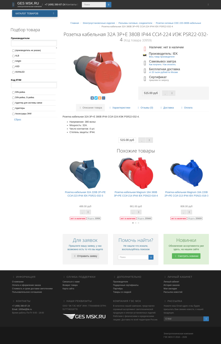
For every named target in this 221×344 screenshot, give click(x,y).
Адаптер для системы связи (28, 103)
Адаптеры (20, 108)
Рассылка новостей (173, 292)
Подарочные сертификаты (125, 285)
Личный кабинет (171, 282)
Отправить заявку (85, 256)
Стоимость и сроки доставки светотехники (32, 288)
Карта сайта (68, 288)
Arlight (18, 61)
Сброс (16, 119)
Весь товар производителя (161, 57)
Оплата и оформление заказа (26, 285)
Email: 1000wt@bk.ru (22, 309)
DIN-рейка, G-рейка (24, 97)
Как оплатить (169, 64)
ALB (17, 56)
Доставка (167, 107)
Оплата (186, 107)
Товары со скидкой (122, 292)
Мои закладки (170, 288)
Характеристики (119, 107)
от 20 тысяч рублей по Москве (163, 72)
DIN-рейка (20, 92)
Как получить (155, 64)
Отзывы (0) (145, 107)
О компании (17, 282)
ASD (17, 66)
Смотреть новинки (186, 256)
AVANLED (20, 72)
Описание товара (90, 107)
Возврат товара (70, 285)
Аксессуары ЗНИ (23, 113)
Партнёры (118, 288)
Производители (120, 282)
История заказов (172, 285)
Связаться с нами (71, 282)
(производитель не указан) (28, 50)
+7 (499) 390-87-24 (21, 306)
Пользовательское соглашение (27, 292)
